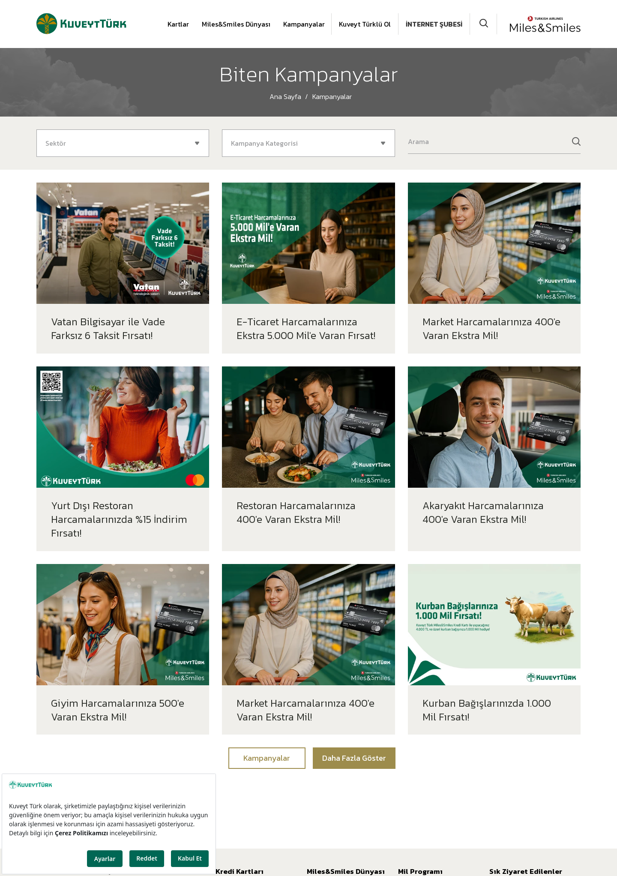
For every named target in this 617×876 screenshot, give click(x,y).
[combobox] (122, 143)
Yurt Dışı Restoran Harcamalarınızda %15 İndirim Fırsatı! (119, 519)
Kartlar (178, 24)
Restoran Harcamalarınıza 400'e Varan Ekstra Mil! (296, 512)
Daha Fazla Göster (354, 758)
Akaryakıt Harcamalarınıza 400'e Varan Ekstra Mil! (483, 512)
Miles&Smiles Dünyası (236, 24)
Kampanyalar (304, 24)
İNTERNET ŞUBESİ (434, 24)
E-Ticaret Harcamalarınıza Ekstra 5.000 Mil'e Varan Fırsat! (306, 328)
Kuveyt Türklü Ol (365, 24)
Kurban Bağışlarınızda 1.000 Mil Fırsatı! (486, 710)
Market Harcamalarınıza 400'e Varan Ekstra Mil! (491, 328)
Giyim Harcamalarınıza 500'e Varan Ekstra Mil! (117, 710)
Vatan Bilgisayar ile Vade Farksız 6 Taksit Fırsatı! (108, 328)
